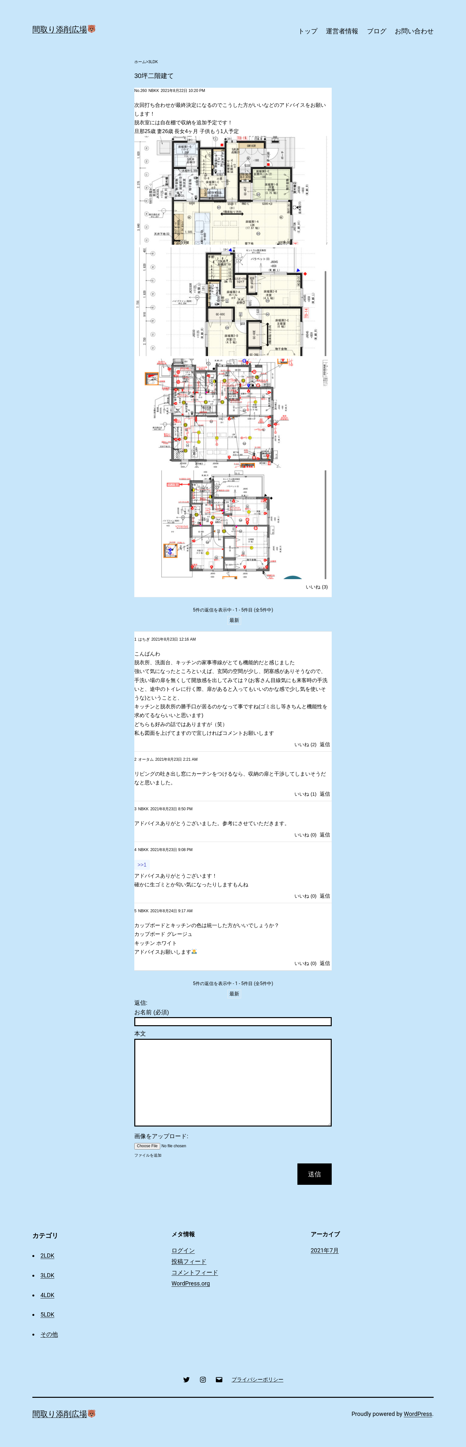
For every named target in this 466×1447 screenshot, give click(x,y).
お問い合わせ (414, 31)
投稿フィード (189, 1261)
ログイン (183, 1250)
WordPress (418, 1413)
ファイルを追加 (147, 1155)
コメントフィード (195, 1272)
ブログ (376, 31)
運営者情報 (342, 31)
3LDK (153, 62)
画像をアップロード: (161, 1136)
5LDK (47, 1314)
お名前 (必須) (151, 1012)
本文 (140, 1033)
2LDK (47, 1255)
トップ (307, 31)
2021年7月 (325, 1250)
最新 (234, 620)
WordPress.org (191, 1283)
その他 (49, 1334)
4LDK (47, 1295)
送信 (314, 1174)
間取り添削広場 (63, 29)
